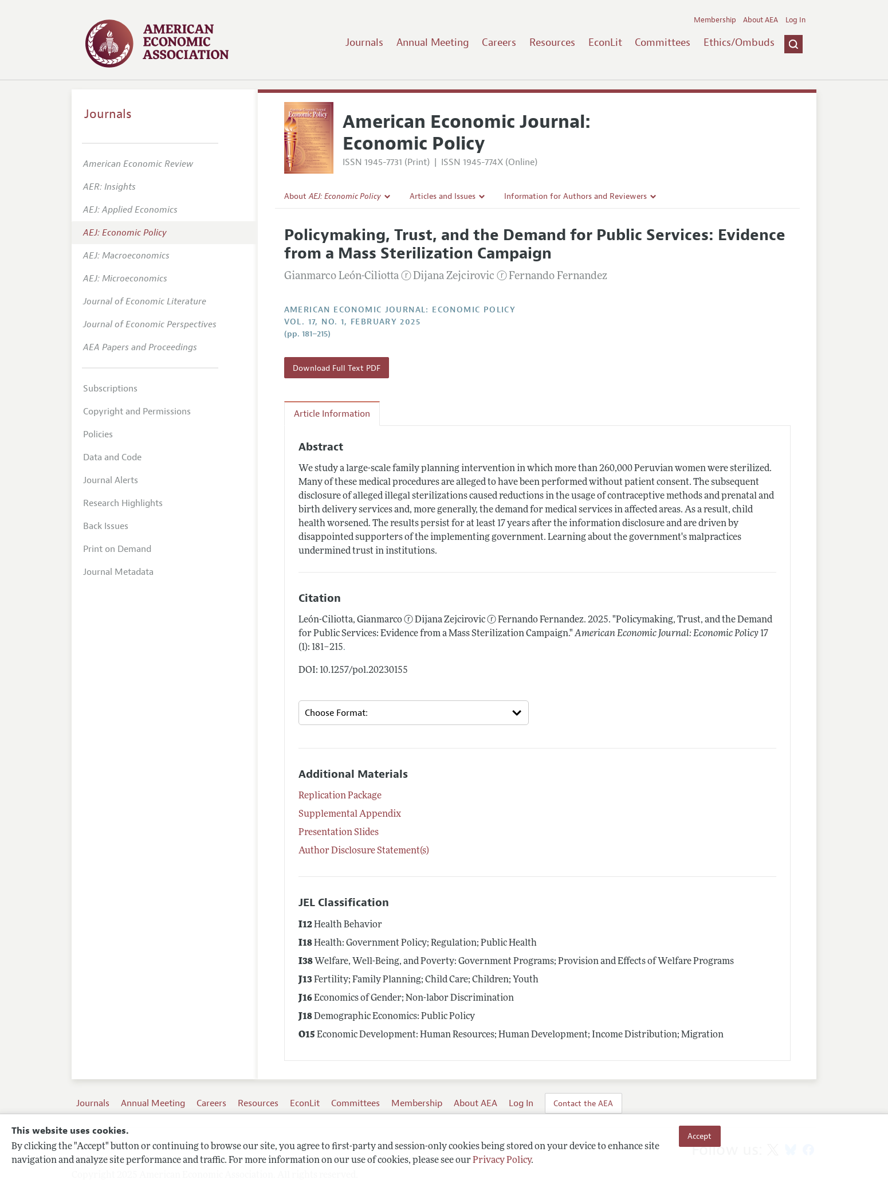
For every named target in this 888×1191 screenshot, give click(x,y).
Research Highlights (123, 503)
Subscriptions (110, 388)
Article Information (332, 414)
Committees (662, 42)
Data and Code (112, 457)
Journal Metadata (118, 572)
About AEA (760, 20)
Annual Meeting (432, 42)
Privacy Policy (502, 1160)
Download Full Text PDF (336, 368)
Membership (715, 20)
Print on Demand (117, 549)
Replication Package (340, 796)
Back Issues (105, 526)
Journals (364, 42)
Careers (499, 42)
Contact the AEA (583, 1103)
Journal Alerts (110, 480)
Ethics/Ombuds (739, 42)
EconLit (605, 42)
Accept (699, 1136)
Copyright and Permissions (137, 411)
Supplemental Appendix (349, 814)
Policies (98, 434)
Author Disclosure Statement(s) (363, 851)
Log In (795, 20)
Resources (552, 42)
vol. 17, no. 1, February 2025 (352, 322)
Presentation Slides (338, 832)
